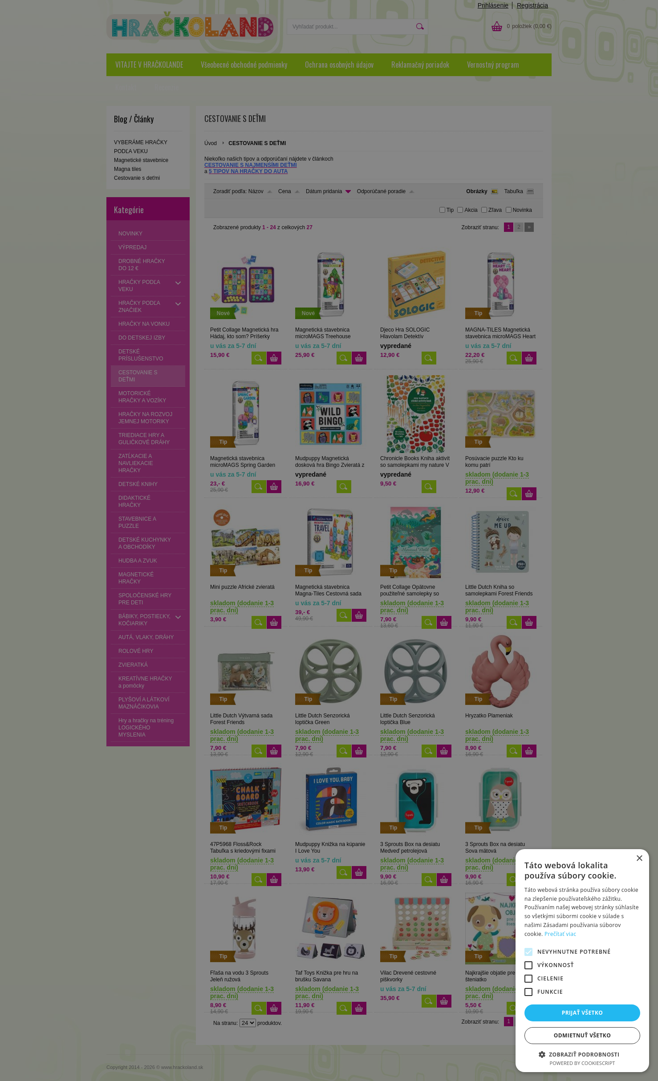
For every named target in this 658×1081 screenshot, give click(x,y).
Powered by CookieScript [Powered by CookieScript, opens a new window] (582, 1063)
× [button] (639, 858)
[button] (582, 1054)
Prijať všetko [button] (582, 1012)
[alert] (329, 540)
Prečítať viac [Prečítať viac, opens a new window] (560, 934)
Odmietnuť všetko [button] (582, 1035)
